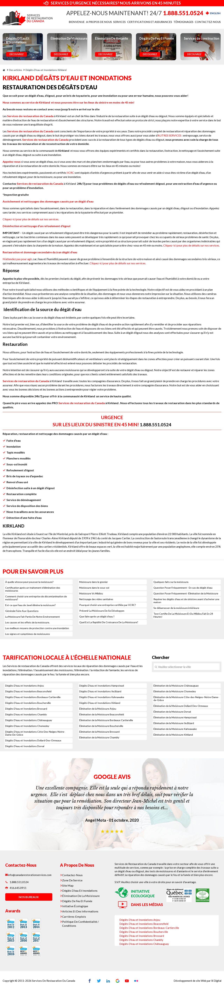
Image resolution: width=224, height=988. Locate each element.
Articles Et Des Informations (80, 908)
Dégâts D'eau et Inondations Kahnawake (101, 697)
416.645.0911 (15, 889)
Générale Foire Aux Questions (21, 610)
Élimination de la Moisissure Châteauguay (176, 685)
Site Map (69, 884)
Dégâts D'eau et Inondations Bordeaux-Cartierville (33, 697)
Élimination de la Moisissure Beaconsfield (101, 714)
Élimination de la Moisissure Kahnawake (175, 728)
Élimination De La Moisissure (80, 894)
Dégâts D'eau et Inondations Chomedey (27, 725)
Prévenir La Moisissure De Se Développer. (102, 610)
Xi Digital (215, 980)
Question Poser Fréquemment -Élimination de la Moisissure (185, 593)
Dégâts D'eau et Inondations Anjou (24, 685)
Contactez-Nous (73, 874)
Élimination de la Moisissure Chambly (99, 737)
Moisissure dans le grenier (93, 581)
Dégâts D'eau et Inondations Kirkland (99, 702)
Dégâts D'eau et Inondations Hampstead (101, 685)
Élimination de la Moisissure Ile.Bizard (173, 723)
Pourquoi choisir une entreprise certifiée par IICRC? (107, 604)
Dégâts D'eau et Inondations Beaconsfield (28, 691)
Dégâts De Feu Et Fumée (78, 899)
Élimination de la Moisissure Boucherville (101, 725)
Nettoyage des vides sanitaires (96, 599)
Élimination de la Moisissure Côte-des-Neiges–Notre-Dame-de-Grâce (186, 699)
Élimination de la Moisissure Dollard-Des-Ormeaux (180, 705)
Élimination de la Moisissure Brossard (99, 731)
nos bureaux (28, 898)
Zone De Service (73, 879)
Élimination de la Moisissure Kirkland (173, 734)
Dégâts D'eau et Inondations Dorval (24, 746)
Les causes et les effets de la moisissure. (27, 622)
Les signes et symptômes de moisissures (27, 633)
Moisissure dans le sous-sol (94, 587)
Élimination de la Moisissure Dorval (172, 711)
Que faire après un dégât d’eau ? (96, 616)
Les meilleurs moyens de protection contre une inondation (37, 628)
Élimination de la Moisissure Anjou (97, 708)
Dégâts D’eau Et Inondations (80, 889)
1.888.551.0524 (183, 13)
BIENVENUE (83, 21)
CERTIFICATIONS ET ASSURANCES (153, 21)
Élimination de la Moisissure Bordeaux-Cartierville (106, 720)
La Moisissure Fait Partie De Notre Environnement (32, 616)
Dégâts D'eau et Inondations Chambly (26, 714)
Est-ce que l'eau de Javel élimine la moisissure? (30, 605)
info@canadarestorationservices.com (29, 874)
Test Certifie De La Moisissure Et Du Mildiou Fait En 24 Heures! (183, 615)
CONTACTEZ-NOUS (208, 21)
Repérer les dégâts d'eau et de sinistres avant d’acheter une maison (186, 601)
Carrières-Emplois (74, 913)
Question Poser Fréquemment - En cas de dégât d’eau (182, 587)
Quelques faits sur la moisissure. (171, 581)
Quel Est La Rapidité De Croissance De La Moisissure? (108, 622)
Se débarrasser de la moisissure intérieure (176, 607)
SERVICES (124, 21)
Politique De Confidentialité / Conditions (81, 920)
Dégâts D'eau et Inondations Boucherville (28, 702)
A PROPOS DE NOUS (104, 21)
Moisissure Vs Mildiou (91, 593)
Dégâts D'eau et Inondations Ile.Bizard (100, 691)
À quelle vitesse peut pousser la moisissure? (29, 581)
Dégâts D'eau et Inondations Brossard (26, 708)
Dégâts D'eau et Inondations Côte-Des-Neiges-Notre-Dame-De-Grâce (35, 733)
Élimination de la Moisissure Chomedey (174, 691)
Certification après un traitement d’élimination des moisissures (32, 589)
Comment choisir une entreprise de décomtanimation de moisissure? (36, 598)
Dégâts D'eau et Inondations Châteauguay (28, 720)
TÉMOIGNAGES (185, 21)
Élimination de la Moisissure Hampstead (175, 717)
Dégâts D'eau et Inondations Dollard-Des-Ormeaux (33, 740)
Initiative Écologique (76, 904)
